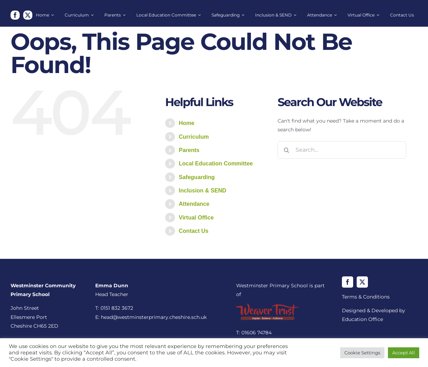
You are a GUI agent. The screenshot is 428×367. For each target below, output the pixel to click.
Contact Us (193, 231)
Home (186, 123)
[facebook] (15, 15)
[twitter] (27, 15)
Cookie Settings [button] (362, 352)
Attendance (194, 204)
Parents (189, 150)
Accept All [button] (403, 352)
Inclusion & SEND (202, 191)
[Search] (286, 150)
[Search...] (342, 150)
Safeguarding (197, 177)
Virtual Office (196, 218)
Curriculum (194, 137)
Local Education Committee (216, 163)
